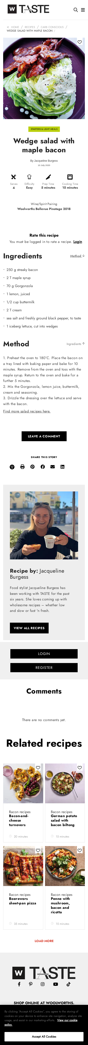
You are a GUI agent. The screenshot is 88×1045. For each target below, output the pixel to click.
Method (77, 256)
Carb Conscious (52, 27)
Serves (14, 184)
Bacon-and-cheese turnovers (18, 820)
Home (15, 27)
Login (77, 241)
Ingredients (76, 344)
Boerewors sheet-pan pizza (22, 901)
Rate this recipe (44, 235)
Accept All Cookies (44, 1036)
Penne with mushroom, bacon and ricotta (60, 905)
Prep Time (48, 184)
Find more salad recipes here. (27, 411)
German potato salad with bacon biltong (64, 820)
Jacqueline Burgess (46, 160)
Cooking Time (70, 184)
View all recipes (29, 628)
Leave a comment (44, 436)
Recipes (30, 27)
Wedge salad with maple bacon (29, 31)
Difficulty (29, 184)
